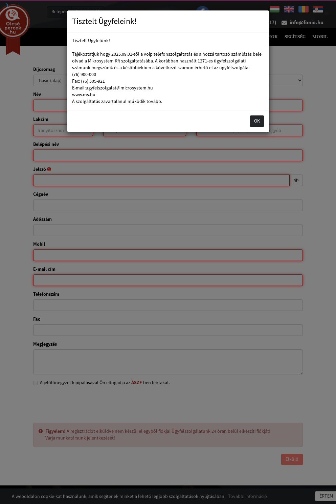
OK (257, 121)
